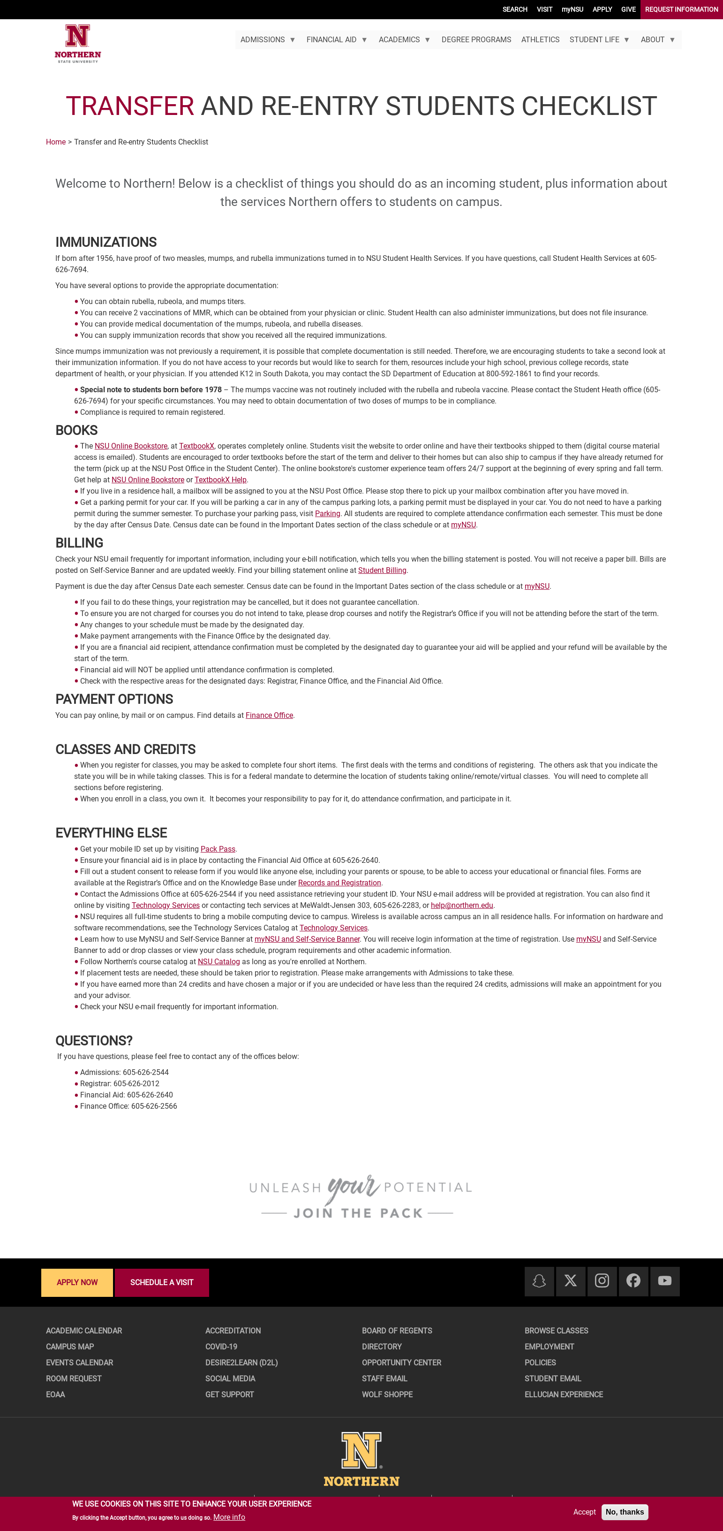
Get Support (229, 1394)
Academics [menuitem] (402, 42)
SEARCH (515, 9)
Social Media (230, 1378)
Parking (327, 513)
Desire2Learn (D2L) (241, 1362)
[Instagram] (602, 1281)
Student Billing (382, 570)
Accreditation (233, 1330)
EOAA (55, 1394)
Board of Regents (397, 1330)
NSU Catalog (219, 961)
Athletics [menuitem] (540, 39)
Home (56, 141)
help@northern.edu (462, 905)
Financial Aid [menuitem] (335, 42)
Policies (540, 1362)
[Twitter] (571, 1281)
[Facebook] (633, 1281)
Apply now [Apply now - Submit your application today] (77, 1282)
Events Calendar (79, 1362)
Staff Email (384, 1378)
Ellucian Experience (564, 1394)
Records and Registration (339, 882)
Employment (549, 1346)
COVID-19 (221, 1346)
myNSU (572, 9)
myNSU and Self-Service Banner (307, 939)
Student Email (553, 1378)
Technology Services (166, 905)
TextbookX (196, 446)
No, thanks (625, 1512)
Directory (382, 1346)
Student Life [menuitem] (597, 42)
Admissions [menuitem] (265, 42)
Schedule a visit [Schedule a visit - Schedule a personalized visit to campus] (162, 1282)
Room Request (74, 1378)
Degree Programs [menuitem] (477, 39)
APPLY (602, 9)
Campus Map (70, 1346)
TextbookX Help (221, 479)
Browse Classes (556, 1330)
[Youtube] (665, 1281)
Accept (584, 1512)
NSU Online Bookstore (131, 446)
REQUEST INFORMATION (681, 9)
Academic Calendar (84, 1330)
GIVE (628, 9)
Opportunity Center (401, 1362)
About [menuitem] (656, 42)
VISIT (544, 9)
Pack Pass (218, 849)
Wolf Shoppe (387, 1394)
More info (229, 1517)
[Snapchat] (539, 1281)
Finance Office (269, 715)
